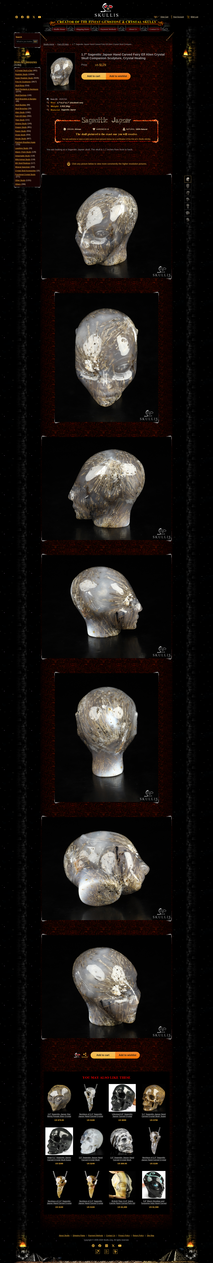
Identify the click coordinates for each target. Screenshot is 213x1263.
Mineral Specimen (25, 167)
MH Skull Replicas (25, 163)
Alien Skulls (23, 112)
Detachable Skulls (25, 156)
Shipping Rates (79, 1235)
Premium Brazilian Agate (25, 143)
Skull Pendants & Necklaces (26, 90)
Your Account (177, 17)
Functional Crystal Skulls (25, 175)
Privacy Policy (124, 1235)
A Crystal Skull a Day (26, 70)
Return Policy (138, 1235)
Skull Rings (22, 86)
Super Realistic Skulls (27, 78)
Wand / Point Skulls (25, 152)
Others (20, 184)
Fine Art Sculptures (26, 82)
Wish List (192, 17)
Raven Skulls (23, 131)
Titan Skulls (22, 120)
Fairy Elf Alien (23, 116)
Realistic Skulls (25, 74)
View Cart (161, 17)
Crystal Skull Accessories (27, 171)
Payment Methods (95, 1235)
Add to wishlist (118, 76)
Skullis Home (49, 44)
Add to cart (93, 76)
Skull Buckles (22, 105)
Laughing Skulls (23, 148)
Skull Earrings (23, 95)
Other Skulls (23, 180)
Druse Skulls (22, 135)
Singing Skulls (23, 124)
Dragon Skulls (23, 127)
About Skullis (64, 1235)
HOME (77, 1055)
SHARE (85, 1055)
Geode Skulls (23, 139)
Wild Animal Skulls (25, 159)
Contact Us (110, 1235)
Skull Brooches (23, 109)
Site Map (150, 1235)
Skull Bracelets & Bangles (25, 100)
